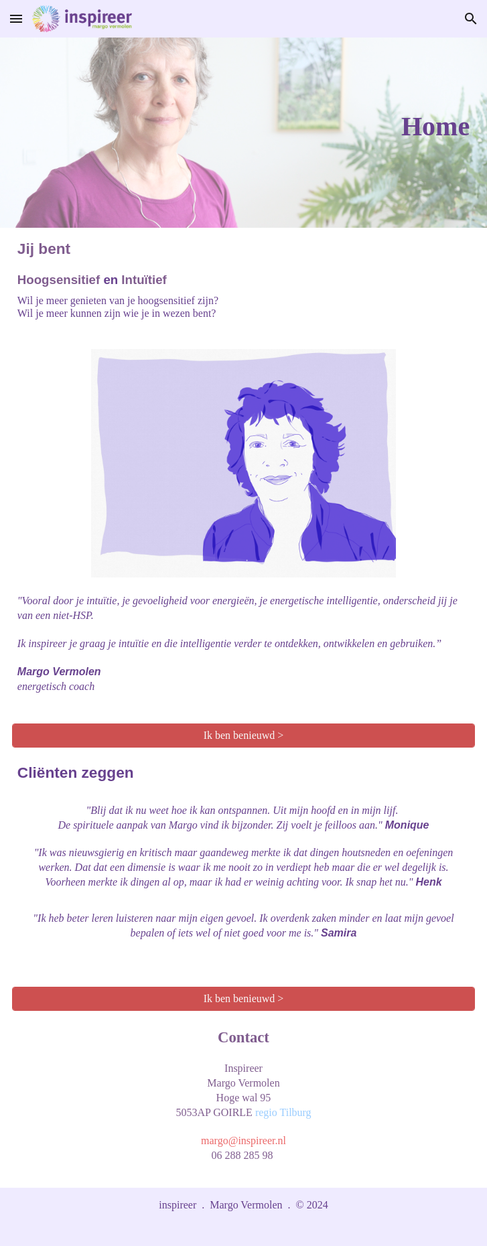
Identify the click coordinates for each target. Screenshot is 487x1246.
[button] (16, 18)
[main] (243, 132)
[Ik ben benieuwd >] (243, 735)
